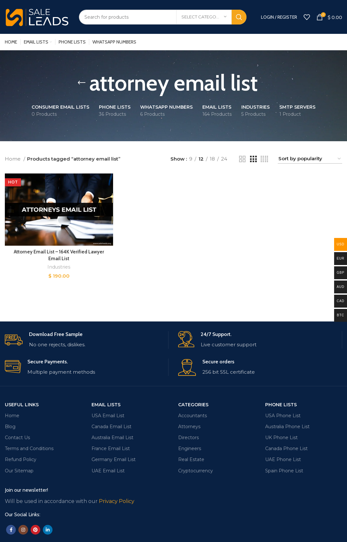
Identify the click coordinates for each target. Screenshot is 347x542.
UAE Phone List (283, 459)
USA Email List (108, 416)
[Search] (162, 17)
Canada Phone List (286, 448)
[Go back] (81, 82)
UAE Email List (108, 471)
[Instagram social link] (23, 530)
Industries (58, 267)
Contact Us (17, 437)
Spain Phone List (284, 471)
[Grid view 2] (242, 159)
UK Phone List (281, 437)
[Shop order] (310, 159)
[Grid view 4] (264, 159)
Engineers (189, 448)
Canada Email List (111, 426)
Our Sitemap (19, 471)
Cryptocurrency (195, 471)
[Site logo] (37, 16)
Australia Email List (112, 437)
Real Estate (191, 459)
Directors (188, 437)
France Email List (111, 448)
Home (13, 159)
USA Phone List (283, 416)
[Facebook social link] (11, 530)
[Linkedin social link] (48, 530)
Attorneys (189, 426)
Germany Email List (114, 459)
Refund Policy (20, 459)
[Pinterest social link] (35, 530)
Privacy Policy (116, 501)
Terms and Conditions (29, 448)
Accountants (192, 416)
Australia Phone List (287, 426)
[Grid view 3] (253, 159)
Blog (10, 426)
